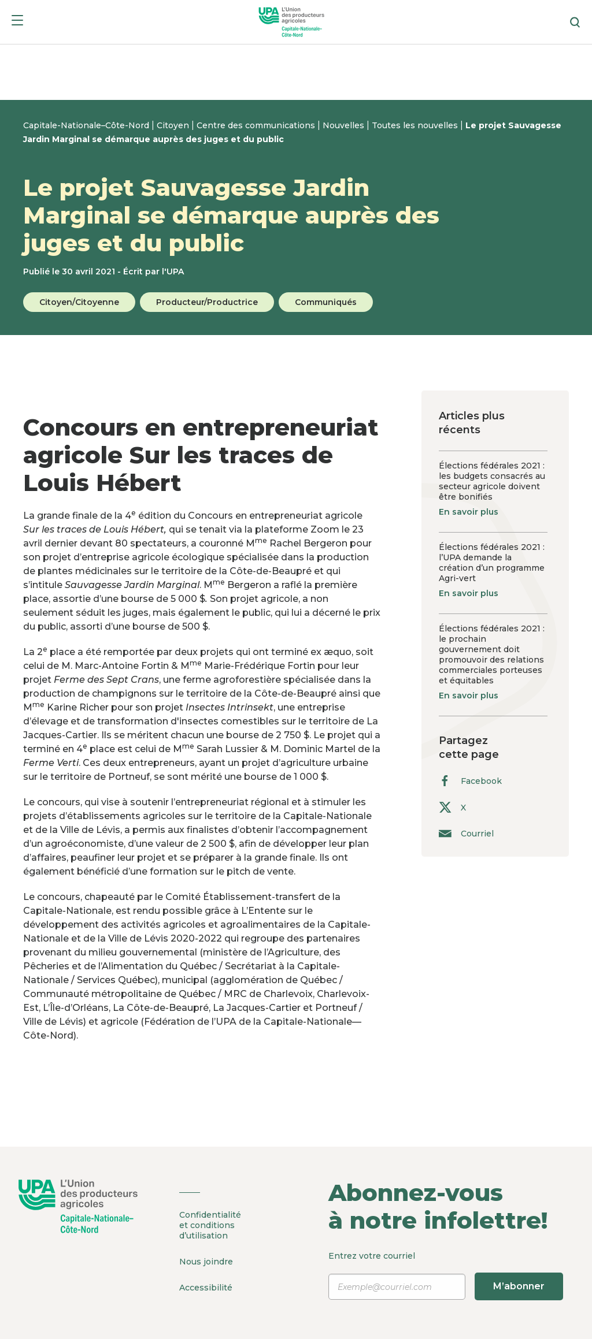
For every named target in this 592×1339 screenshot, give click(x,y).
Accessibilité (205, 1287)
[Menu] (17, 22)
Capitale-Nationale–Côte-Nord (87, 125)
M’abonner (519, 1286)
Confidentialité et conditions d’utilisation (210, 1225)
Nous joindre (206, 1261)
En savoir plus (468, 512)
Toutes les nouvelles (416, 125)
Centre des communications (257, 125)
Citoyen (174, 125)
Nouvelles (345, 125)
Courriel (466, 833)
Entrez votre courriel (444, 1275)
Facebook (470, 780)
